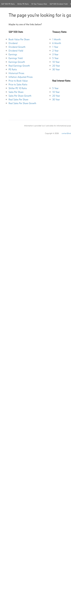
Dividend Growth (17, 46)
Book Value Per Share (19, 39)
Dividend (13, 43)
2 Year (55, 50)
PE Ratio (13, 69)
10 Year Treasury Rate (39, 4)
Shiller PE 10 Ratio (18, 88)
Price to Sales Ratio (18, 84)
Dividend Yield (16, 50)
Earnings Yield (16, 58)
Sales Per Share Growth (20, 95)
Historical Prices (16, 73)
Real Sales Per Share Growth (22, 103)
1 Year (55, 46)
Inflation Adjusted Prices (21, 76)
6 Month (56, 43)
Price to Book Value (18, 80)
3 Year (55, 54)
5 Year (55, 58)
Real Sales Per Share (18, 99)
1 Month (56, 39)
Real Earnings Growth (19, 65)
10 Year (56, 61)
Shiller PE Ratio (23, 4)
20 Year (56, 65)
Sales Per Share (16, 91)
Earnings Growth (17, 61)
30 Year (56, 69)
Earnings (13, 54)
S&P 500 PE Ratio (8, 4)
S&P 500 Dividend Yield (59, 4)
